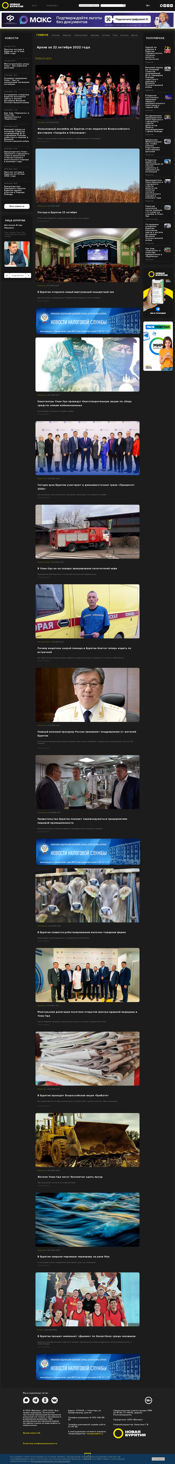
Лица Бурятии (15, 220)
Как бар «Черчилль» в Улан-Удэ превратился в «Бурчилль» (16, 116)
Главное (42, 34)
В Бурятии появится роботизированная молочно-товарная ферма (82, 932)
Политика (56, 35)
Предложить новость (89, 5)
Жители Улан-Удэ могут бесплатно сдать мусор (70, 1176)
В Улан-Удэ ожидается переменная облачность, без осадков (63, 218)
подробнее (18, 275)
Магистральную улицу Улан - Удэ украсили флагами (16, 66)
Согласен (158, 1459)
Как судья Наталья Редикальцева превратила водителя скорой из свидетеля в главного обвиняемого (81, 658)
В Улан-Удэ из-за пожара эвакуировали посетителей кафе (77, 568)
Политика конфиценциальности (40, 1443)
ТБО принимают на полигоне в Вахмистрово (57, 1182)
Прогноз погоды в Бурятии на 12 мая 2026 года (14, 51)
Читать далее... (44, 141)
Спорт (115, 35)
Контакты (124, 35)
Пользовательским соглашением (50, 1461)
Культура (106, 35)
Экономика (42, 812)
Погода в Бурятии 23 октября (57, 212)
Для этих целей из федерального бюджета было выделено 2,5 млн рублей (69, 298)
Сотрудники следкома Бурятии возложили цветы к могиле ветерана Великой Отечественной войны (16, 98)
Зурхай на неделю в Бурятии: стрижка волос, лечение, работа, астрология (154, 53)
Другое (134, 35)
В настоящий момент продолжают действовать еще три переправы (67, 1262)
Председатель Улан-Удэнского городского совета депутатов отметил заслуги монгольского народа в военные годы (16, 157)
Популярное (155, 38)
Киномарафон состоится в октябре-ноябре (56, 411)
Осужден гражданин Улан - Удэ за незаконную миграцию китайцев (16, 81)
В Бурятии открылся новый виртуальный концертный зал (76, 291)
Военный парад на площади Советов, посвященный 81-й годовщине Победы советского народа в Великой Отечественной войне (16, 135)
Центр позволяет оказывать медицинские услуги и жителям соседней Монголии (72, 1021)
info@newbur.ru (95, 1434)
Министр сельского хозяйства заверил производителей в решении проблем (70, 828)
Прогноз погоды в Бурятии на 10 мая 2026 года (14, 174)
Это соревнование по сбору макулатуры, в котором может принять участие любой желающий (77, 1101)
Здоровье (95, 35)
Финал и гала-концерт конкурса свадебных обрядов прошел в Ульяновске (69, 138)
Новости (11, 38)
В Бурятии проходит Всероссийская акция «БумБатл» (73, 1095)
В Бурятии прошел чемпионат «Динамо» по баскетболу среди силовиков (87, 1336)
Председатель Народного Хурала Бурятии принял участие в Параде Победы (15, 190)
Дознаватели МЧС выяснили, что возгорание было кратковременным (67, 574)
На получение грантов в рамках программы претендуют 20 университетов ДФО (72, 494)
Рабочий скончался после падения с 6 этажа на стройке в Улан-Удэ (154, 211)
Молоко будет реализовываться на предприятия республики (63, 938)
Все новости (17, 206)
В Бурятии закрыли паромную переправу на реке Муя (73, 1256)
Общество (67, 35)
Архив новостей (31, 1433)
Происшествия (81, 35)
